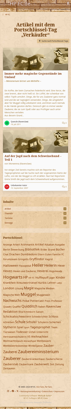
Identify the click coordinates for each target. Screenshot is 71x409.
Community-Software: (35, 395)
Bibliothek (32, 249)
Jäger (52, 277)
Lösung (19, 288)
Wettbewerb (44, 341)
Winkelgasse (35, 345)
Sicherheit (55, 322)
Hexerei (42, 271)
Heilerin (50, 265)
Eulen (48, 254)
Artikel (39, 244)
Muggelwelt (43, 295)
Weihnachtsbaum (13, 341)
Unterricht (42, 332)
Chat (5, 254)
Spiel (20, 327)
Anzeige (7, 244)
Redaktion (10, 312)
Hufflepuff (41, 277)
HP (25, 277)
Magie (29, 287)
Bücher (60, 249)
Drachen (14, 254)
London (8, 288)
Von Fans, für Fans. (44, 387)
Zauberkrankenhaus (33, 359)
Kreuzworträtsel (26, 282)
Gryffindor (36, 259)
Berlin (6, 249)
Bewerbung (17, 249)
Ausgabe (60, 244)
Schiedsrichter (40, 316)
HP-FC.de (20, 3)
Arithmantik (27, 244)
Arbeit (16, 244)
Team (54, 327)
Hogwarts (12, 277)
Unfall (32, 332)
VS (28, 336)
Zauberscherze (54, 359)
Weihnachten (39, 336)
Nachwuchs (12, 300)
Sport (26, 327)
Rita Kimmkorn (26, 311)
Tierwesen (9, 332)
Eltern (41, 254)
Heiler (38, 265)
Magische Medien (44, 288)
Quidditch (29, 306)
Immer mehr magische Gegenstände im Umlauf (33, 75)
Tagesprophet (40, 327)
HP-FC (31, 277)
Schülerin (43, 322)
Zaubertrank (26, 364)
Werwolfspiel (30, 341)
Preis (47, 301)
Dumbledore (29, 254)
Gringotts (23, 259)
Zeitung (59, 364)
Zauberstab (10, 364)
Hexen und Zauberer (24, 271)
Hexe (61, 265)
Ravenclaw (53, 306)
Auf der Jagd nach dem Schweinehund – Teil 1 (32, 157)
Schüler (31, 322)
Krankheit (9, 282)
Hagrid (49, 259)
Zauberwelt (41, 364)
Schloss (53, 316)
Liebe (59, 282)
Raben (41, 306)
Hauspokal (25, 265)
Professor (56, 301)
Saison (39, 311)
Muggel (28, 294)
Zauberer (12, 358)
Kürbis (42, 282)
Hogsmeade (55, 271)
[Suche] (68, 3)
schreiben (8, 322)
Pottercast (37, 301)
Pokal (25, 301)
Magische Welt (11, 295)
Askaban (49, 244)
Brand (51, 249)
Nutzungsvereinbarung (30, 391)
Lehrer (51, 282)
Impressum (59, 391)
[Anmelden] (48, 2)
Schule (20, 321)
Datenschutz (47, 391)
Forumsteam (10, 259)
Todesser (22, 332)
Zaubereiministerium (38, 351)
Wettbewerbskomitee (15, 345)
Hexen (7, 271)
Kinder (60, 277)
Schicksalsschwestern (17, 316)
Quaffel (16, 306)
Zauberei (10, 351)
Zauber (48, 345)
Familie (56, 254)
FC (62, 254)
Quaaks (7, 306)
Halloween (10, 265)
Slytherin (9, 327)
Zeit (52, 364)
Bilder (43, 249)
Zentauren (9, 368)
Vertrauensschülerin (15, 336)
